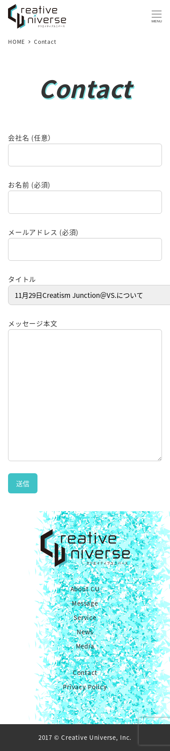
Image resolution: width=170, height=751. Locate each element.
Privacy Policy (85, 687)
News (85, 632)
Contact (85, 672)
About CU (85, 589)
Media (85, 646)
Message (85, 603)
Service (85, 617)
